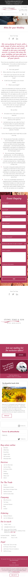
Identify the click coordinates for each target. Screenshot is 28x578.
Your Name (5, 203)
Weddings (6, 473)
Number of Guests (7, 237)
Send (14, 278)
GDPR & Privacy (7, 551)
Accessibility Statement (14, 565)
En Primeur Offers (8, 469)
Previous (1, 369)
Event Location (6, 250)
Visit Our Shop (7, 467)
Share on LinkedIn (17, 38)
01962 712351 (22, 10)
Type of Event (5, 230)
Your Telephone (6, 216)
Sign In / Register (19, 14)
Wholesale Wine (7, 458)
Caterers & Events (8, 491)
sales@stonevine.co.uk (9, 527)
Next (26, 369)
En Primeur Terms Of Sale (10, 546)
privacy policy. (16, 572)
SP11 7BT (13, 532)
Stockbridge (16, 3)
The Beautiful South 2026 (10, 383)
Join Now (20, 354)
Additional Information (8, 264)
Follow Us (23, 425)
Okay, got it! (14, 575)
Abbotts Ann (9, 3)
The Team (6, 502)
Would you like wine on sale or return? (14, 244)
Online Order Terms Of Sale (10, 544)
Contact (5, 508)
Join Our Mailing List (8, 518)
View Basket (22, 14)
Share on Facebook (9, 38)
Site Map (14, 562)
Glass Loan (6, 475)
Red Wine (6, 447)
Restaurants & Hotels (9, 487)
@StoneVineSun (14, 432)
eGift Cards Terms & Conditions (11, 549)
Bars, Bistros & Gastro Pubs (10, 489)
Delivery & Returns (8, 516)
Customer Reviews (8, 504)
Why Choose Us (7, 500)
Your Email (5, 210)
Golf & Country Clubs (9, 493)
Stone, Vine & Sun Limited (9, 9)
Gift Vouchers (7, 456)
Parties (5, 471)
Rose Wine (6, 452)
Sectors (5, 485)
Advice (5, 478)
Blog (5, 506)
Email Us (25, 7)
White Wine (6, 450)
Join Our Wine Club (8, 465)
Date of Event (5, 223)
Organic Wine (7, 454)
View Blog (6, 415)
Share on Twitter (13, 38)
